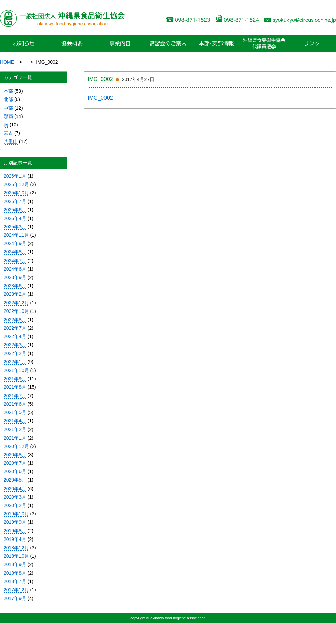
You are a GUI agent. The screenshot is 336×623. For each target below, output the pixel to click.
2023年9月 (15, 277)
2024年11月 (16, 235)
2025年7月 (15, 201)
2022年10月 (16, 311)
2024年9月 (15, 243)
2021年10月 (16, 370)
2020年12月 (16, 446)
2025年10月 (16, 192)
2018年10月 (16, 556)
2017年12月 (16, 589)
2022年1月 (15, 361)
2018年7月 (15, 581)
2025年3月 (15, 226)
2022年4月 (15, 336)
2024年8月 (15, 251)
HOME (7, 62)
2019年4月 (15, 539)
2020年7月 (15, 463)
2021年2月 (15, 429)
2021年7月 (15, 395)
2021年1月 (15, 438)
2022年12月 (16, 302)
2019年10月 (16, 513)
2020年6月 (15, 471)
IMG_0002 (100, 98)
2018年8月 (15, 573)
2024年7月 (15, 260)
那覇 (8, 116)
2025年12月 (16, 184)
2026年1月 (15, 176)
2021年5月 (15, 412)
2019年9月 (15, 522)
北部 (8, 99)
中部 (8, 108)
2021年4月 (15, 420)
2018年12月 (16, 547)
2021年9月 (15, 378)
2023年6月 (15, 285)
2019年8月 (15, 530)
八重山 (11, 141)
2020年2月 (15, 505)
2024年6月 (15, 269)
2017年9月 (15, 598)
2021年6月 (15, 404)
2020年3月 (15, 497)
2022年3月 (15, 344)
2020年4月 (15, 488)
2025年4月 (15, 218)
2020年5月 (15, 480)
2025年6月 (15, 209)
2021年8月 (15, 387)
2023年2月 (15, 294)
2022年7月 (15, 328)
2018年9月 (15, 564)
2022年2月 (15, 353)
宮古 (8, 133)
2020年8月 (15, 454)
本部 (8, 91)
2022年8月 (15, 319)
